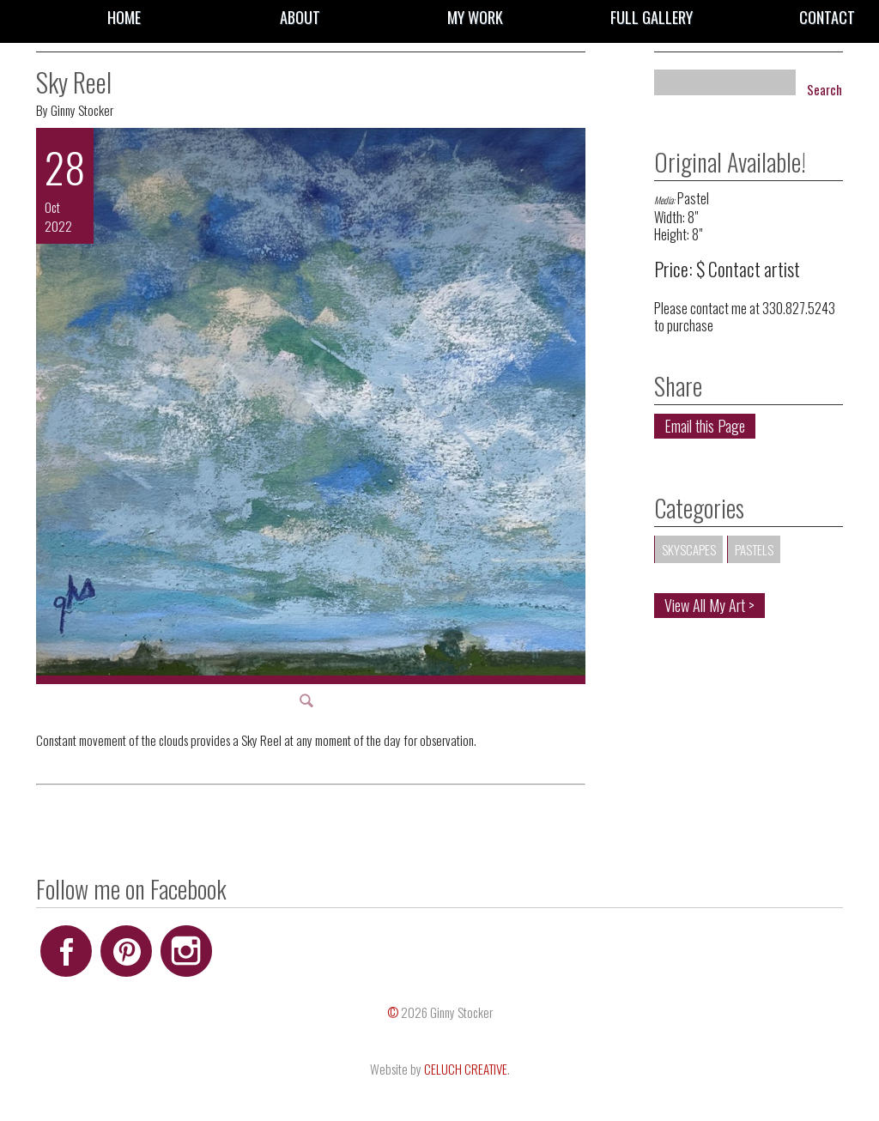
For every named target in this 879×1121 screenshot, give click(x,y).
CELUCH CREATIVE (465, 1068)
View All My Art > (709, 605)
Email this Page (704, 426)
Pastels (754, 549)
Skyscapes (689, 549)
